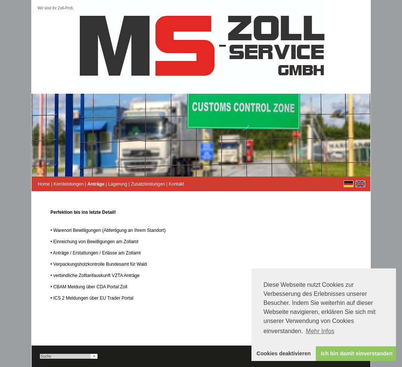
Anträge (95, 184)
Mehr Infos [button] (320, 331)
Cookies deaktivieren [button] (284, 353)
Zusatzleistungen (148, 184)
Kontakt (176, 184)
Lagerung (117, 184)
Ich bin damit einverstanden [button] (357, 353)
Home (44, 184)
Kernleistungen (68, 184)
